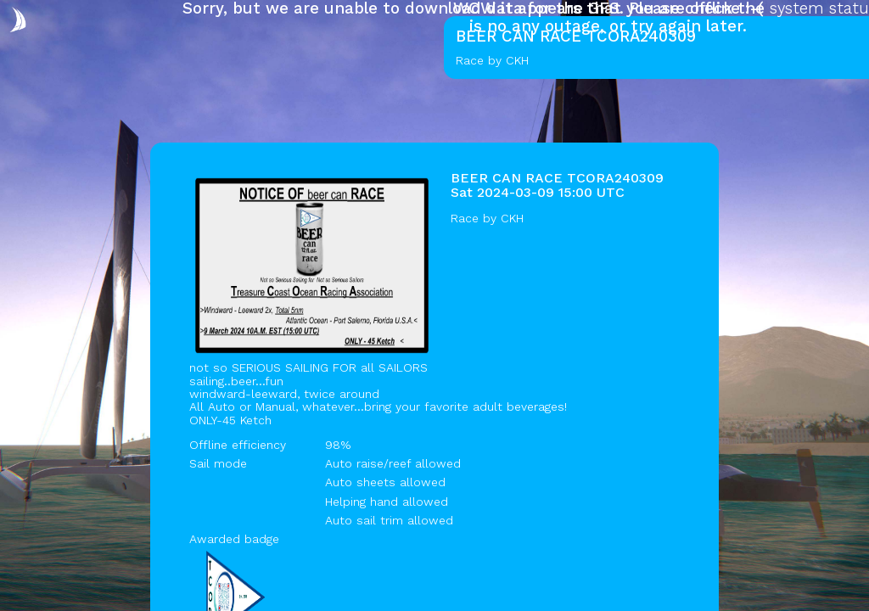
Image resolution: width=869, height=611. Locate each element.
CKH (512, 218)
